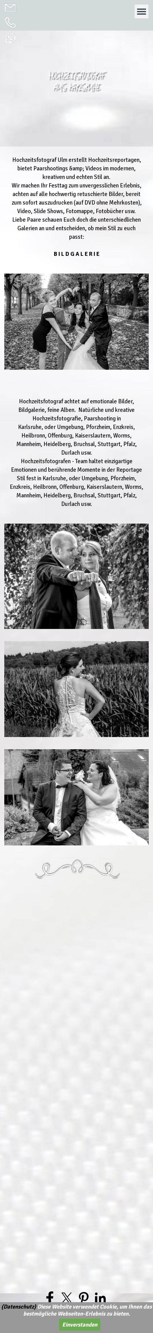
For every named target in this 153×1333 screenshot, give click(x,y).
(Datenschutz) (18, 1306)
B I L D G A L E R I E (76, 253)
